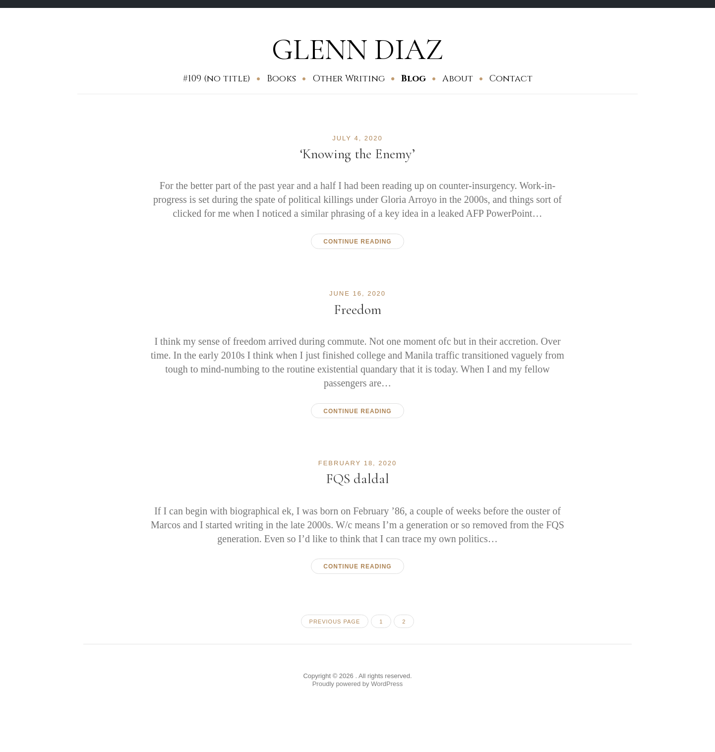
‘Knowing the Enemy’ (357, 153)
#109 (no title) (216, 78)
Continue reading (357, 241)
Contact (511, 78)
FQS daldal (357, 478)
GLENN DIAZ (357, 49)
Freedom (357, 309)
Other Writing (348, 78)
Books (281, 78)
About (457, 78)
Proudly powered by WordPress (357, 684)
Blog (413, 78)
